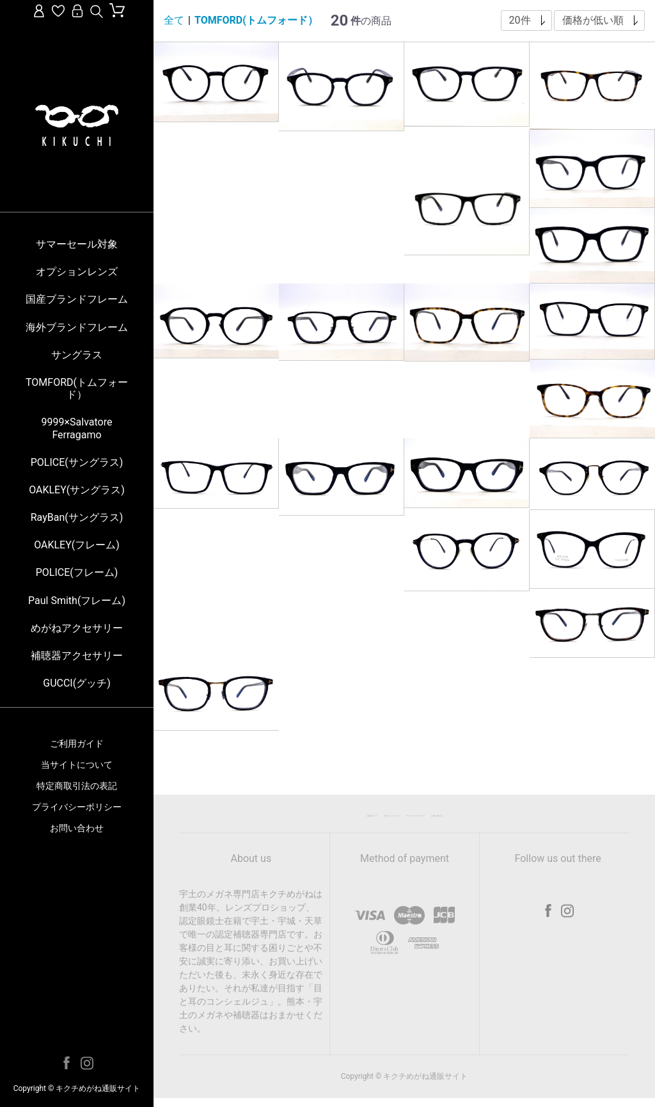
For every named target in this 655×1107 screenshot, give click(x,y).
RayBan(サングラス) (77, 517)
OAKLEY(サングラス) (77, 490)
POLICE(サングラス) (77, 462)
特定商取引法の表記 (76, 786)
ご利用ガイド (77, 743)
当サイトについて (77, 765)
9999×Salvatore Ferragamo (77, 428)
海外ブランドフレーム (77, 327)
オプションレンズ (77, 272)
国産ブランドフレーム (77, 299)
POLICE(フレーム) (77, 572)
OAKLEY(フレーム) (77, 545)
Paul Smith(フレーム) (76, 600)
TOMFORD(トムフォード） (77, 388)
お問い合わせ (77, 828)
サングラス (76, 355)
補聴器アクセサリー (77, 655)
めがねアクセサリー (77, 628)
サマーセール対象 (77, 244)
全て (174, 20)
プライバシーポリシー (77, 807)
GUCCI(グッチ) (77, 683)
